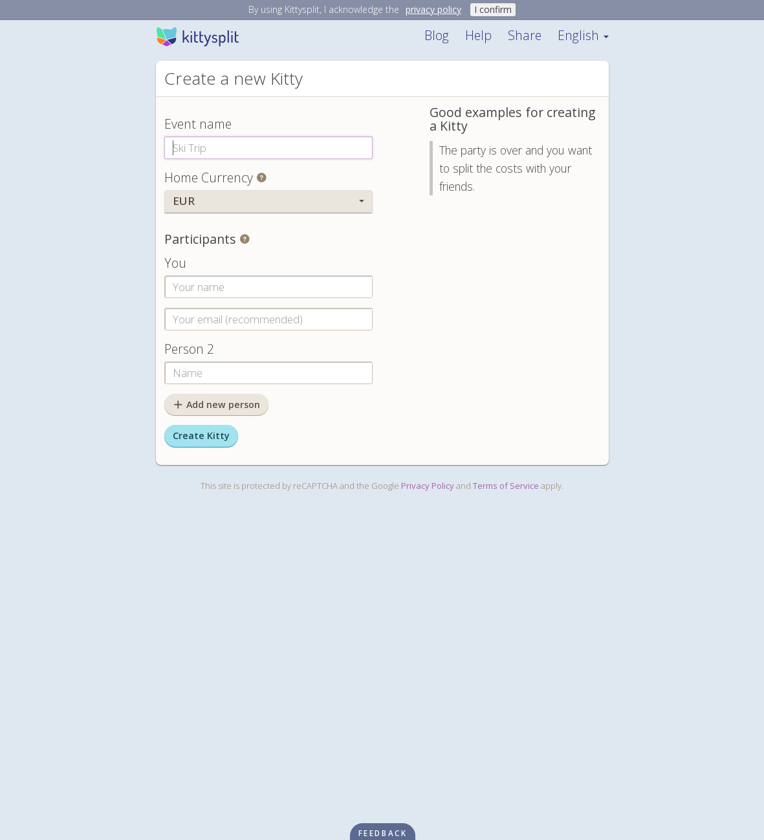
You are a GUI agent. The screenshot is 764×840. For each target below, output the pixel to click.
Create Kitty (201, 435)
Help (478, 35)
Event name (198, 124)
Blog (436, 35)
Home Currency (208, 177)
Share (524, 35)
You (175, 263)
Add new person (217, 404)
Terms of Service (506, 485)
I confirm (493, 9)
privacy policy (433, 9)
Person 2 (189, 349)
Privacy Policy (427, 485)
